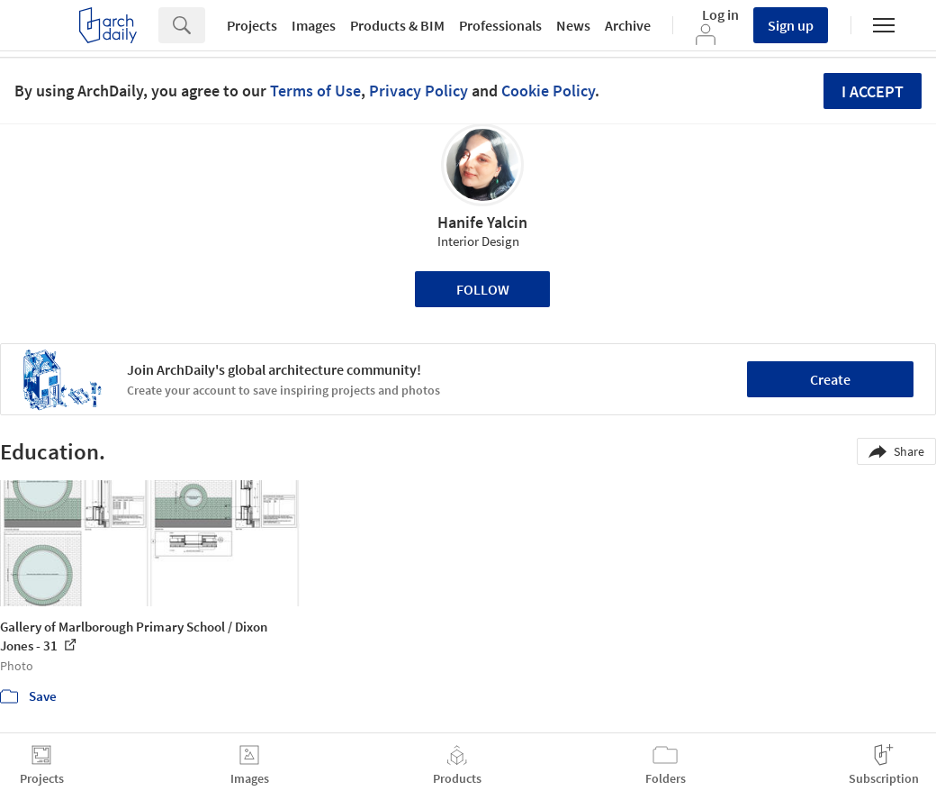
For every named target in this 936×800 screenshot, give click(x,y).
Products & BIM (397, 25)
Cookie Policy (548, 90)
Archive (628, 25)
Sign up (791, 25)
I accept (873, 91)
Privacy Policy (418, 90)
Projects (252, 25)
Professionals (500, 25)
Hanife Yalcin (482, 222)
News (573, 25)
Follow (482, 289)
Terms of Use (315, 90)
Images (314, 25)
